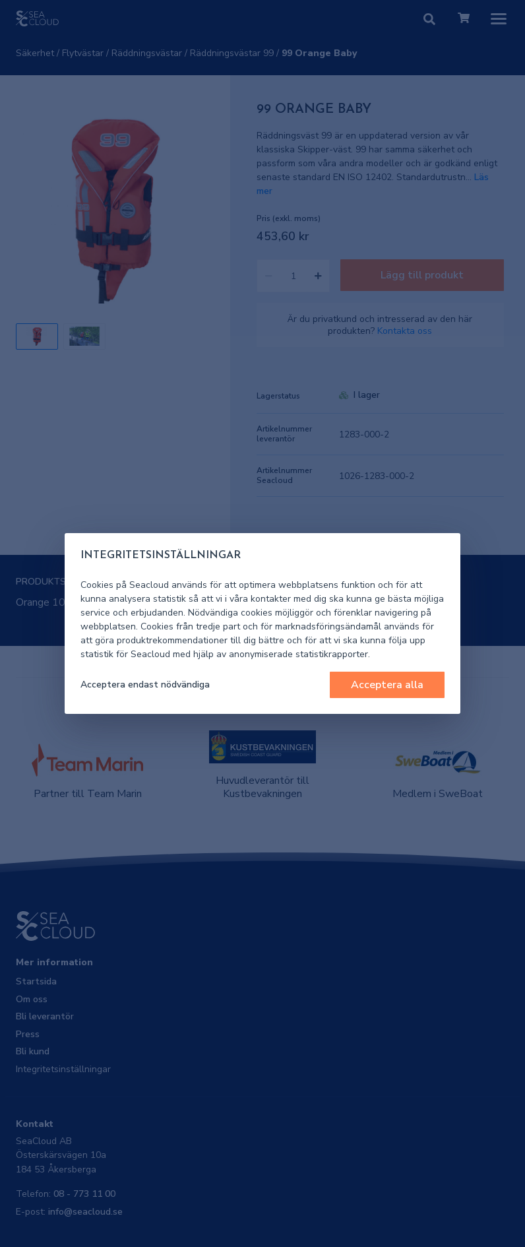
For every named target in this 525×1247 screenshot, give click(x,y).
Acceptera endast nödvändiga (145, 684)
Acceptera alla (387, 685)
